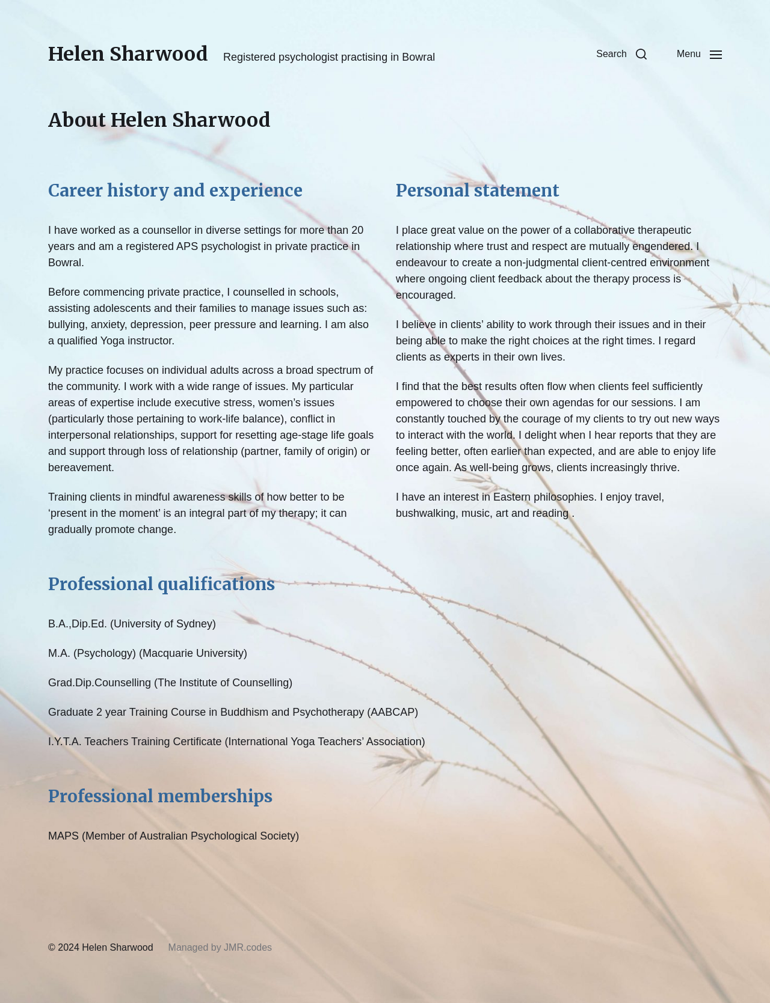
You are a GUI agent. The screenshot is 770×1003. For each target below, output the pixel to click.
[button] (621, 54)
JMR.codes (248, 947)
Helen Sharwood (128, 54)
